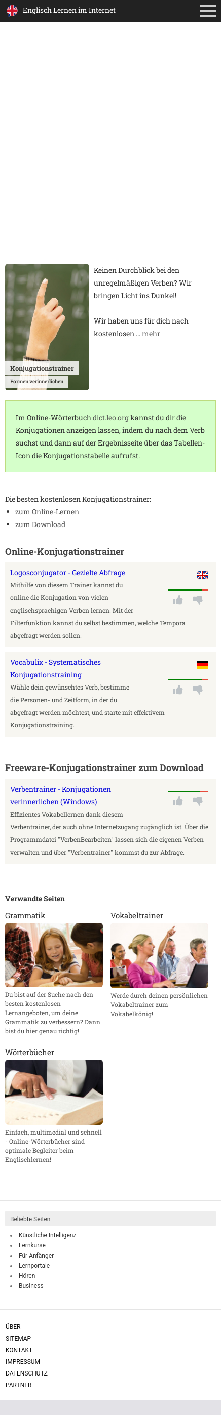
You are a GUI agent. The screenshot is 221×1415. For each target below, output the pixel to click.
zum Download (40, 524)
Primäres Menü (210, 12)
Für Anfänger (36, 1255)
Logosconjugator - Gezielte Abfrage (67, 572)
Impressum (23, 1361)
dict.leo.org (111, 417)
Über (13, 1326)
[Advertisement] (110, 148)
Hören (27, 1275)
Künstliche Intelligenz (47, 1235)
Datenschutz (27, 1373)
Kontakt (19, 1350)
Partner (18, 1385)
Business (31, 1285)
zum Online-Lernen (47, 511)
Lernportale (34, 1265)
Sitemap (18, 1338)
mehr (151, 333)
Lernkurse (32, 1245)
